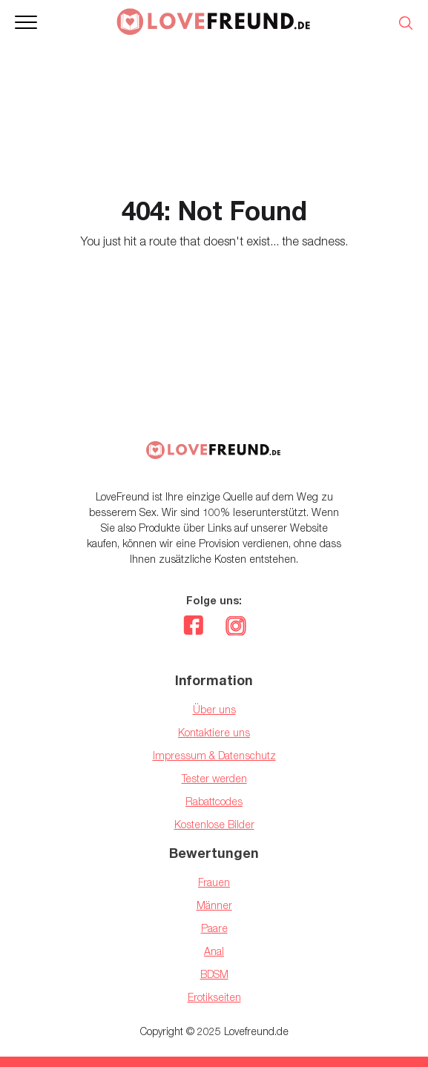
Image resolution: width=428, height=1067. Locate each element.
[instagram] (235, 627)
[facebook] (193, 627)
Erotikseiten (214, 997)
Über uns (214, 709)
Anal (214, 951)
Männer (214, 905)
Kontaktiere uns (214, 732)
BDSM (214, 974)
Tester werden (214, 778)
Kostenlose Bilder (214, 824)
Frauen (214, 882)
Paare (214, 928)
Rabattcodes (214, 801)
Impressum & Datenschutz (214, 755)
